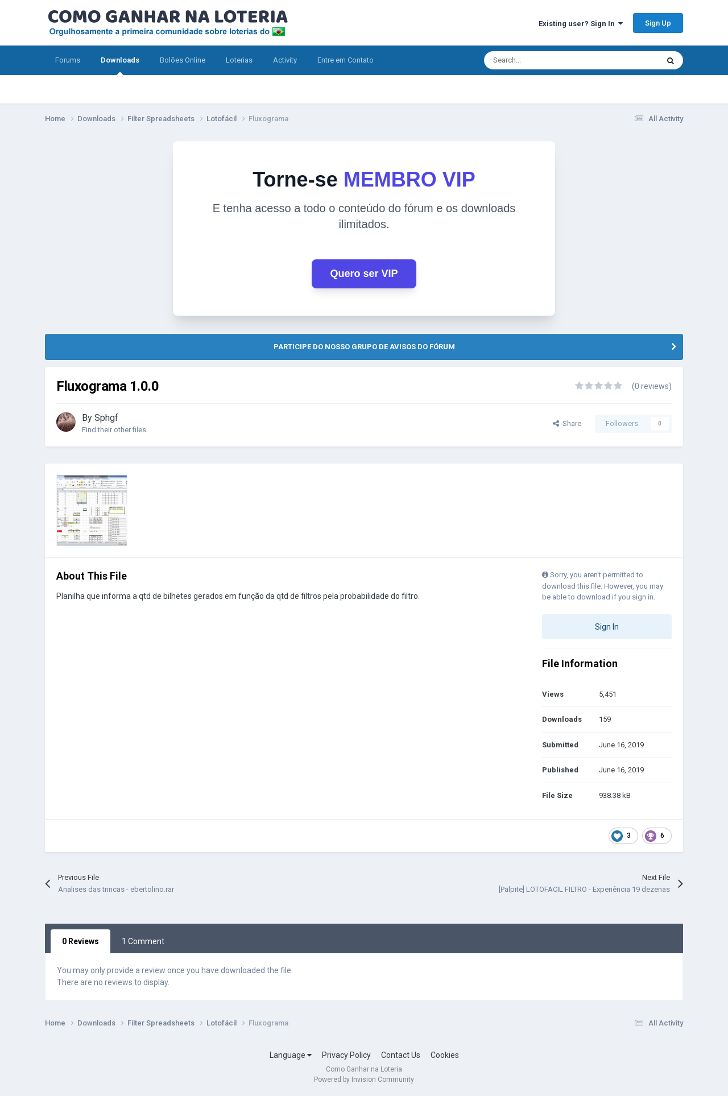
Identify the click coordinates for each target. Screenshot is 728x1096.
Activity (285, 60)
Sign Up (658, 23)
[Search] (547, 60)
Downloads (120, 65)
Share (567, 423)
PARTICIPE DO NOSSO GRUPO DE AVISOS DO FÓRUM (364, 346)
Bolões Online (182, 60)
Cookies (445, 1055)
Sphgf (106, 417)
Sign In (607, 626)
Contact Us (400, 1055)
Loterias (239, 60)
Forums (67, 60)
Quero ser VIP (364, 273)
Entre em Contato (345, 60)
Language (291, 1055)
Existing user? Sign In (581, 23)
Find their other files (114, 429)
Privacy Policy (346, 1055)
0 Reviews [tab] (80, 941)
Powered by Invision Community (364, 1079)
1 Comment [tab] (143, 941)
